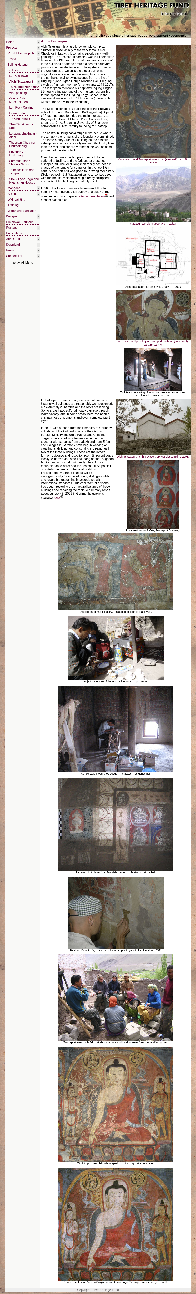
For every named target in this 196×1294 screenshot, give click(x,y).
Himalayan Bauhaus (19, 222)
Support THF (15, 256)
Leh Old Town (18, 75)
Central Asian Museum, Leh (18, 100)
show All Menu (23, 262)
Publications (14, 233)
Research (12, 227)
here (58, 498)
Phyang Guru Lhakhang (18, 153)
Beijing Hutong (18, 64)
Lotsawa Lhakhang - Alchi (23, 135)
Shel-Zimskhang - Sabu (21, 126)
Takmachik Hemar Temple (21, 171)
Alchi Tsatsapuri (21, 81)
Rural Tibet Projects (21, 53)
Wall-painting (18, 93)
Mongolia (14, 188)
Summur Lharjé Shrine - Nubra (19, 162)
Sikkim (12, 194)
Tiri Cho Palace (19, 118)
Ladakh (13, 70)
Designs (11, 216)
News (10, 250)
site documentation (93, 196)
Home (10, 42)
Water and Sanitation (22, 210)
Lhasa (12, 59)
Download (13, 244)
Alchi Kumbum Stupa (25, 87)
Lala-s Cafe (17, 113)
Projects (11, 47)
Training (13, 205)
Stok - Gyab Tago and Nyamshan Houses (24, 180)
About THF (13, 239)
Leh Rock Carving (21, 107)
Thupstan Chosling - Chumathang (23, 144)
